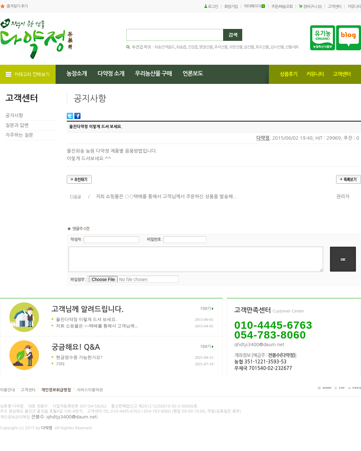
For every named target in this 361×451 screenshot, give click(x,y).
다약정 (263, 138)
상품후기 (288, 74)
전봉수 (37, 416)
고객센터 (334, 7)
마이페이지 (252, 6)
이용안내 (7, 390)
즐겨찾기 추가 (16, 6)
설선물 (249, 47)
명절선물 (206, 47)
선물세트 (292, 47)
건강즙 (193, 47)
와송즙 (181, 47)
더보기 (205, 309)
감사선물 (277, 47)
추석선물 (220, 47)
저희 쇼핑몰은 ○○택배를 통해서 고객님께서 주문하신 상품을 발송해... (166, 196)
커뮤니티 (354, 7)
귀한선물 (235, 47)
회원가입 (231, 7)
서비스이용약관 (90, 390)
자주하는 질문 (19, 135)
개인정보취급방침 (56, 390)
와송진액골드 (165, 47)
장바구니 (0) (312, 7)
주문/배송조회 (282, 7)
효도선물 (262, 47)
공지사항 (14, 115)
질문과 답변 (17, 125)
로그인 (213, 7)
